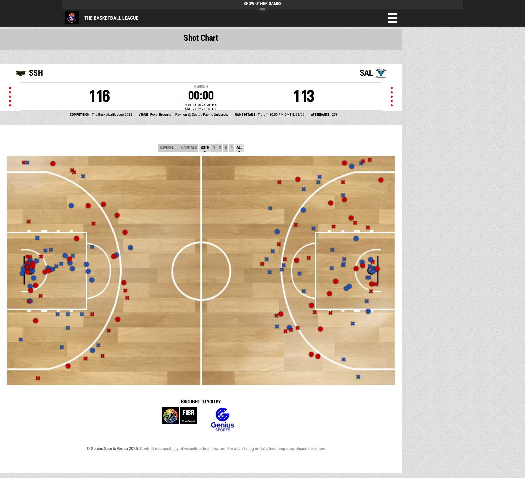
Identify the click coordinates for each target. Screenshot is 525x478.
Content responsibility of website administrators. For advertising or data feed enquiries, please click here (232, 448)
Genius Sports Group (222, 419)
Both (205, 147)
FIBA (179, 419)
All (239, 147)
